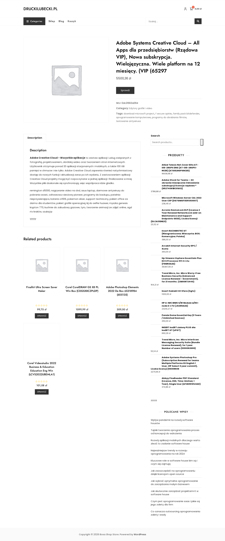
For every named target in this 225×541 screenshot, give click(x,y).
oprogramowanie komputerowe (133, 117)
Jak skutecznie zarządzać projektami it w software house (174, 492)
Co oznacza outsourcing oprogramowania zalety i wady (175, 513)
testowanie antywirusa (128, 121)
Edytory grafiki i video (140, 108)
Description (35, 137)
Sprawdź (125, 90)
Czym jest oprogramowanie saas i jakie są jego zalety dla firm (175, 503)
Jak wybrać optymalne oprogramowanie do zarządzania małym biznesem (174, 482)
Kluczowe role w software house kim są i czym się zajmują (174, 462)
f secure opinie (163, 113)
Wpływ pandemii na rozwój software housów (172, 421)
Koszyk (72, 21)
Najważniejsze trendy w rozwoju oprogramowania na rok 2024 (169, 452)
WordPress (140, 534)
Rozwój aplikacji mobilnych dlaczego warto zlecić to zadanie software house (175, 442)
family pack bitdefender (186, 113)
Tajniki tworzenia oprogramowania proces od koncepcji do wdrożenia (175, 431)
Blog (61, 21)
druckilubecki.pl (40, 9)
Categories (34, 21)
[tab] (34, 138)
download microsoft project (139, 113)
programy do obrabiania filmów (169, 117)
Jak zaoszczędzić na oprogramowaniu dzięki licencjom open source (173, 472)
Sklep (51, 21)
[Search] (201, 142)
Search (155, 135)
